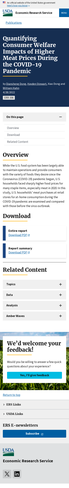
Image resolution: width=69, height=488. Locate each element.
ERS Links (13, 404)
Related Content (17, 142)
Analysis (12, 305)
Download (13, 135)
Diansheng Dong (16, 84)
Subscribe (32, 433)
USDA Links (14, 414)
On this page (14, 117)
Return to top (11, 395)
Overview (13, 128)
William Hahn (11, 88)
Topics (10, 284)
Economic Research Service (34, 13)
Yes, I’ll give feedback (34, 375)
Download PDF (17, 235)
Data (9, 295)
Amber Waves (15, 316)
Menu (64, 12)
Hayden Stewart (37, 84)
